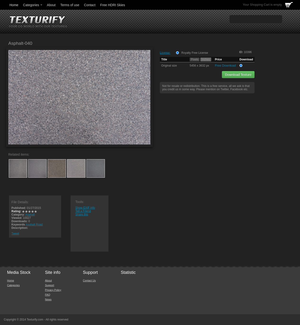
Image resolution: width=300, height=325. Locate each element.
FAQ (47, 294)
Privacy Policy (53, 290)
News (48, 299)
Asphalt (30, 214)
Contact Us (89, 280)
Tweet (15, 233)
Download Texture (238, 75)
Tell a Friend (83, 211)
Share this (81, 214)
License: (165, 52)
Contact (89, 5)
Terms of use (69, 5)
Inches (205, 59)
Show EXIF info (85, 207)
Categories (33, 5)
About (51, 5)
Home (13, 5)
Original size (169, 65)
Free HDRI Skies (112, 5)
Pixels (194, 59)
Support (49, 285)
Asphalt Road (34, 224)
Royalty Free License (194, 52)
